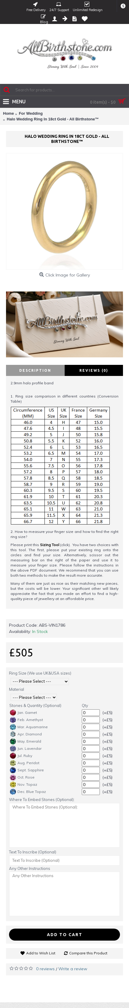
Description (35, 370)
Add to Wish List (40, 953)
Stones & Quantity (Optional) (35, 705)
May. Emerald (25, 741)
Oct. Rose (22, 777)
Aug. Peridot (24, 763)
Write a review (72, 968)
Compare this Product (88, 953)
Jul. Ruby (21, 756)
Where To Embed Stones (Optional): (42, 799)
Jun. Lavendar (25, 749)
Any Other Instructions (29, 868)
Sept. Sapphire (27, 770)
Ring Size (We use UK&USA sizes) (40, 673)
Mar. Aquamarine (29, 727)
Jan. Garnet (23, 713)
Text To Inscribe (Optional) (32, 852)
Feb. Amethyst (26, 720)
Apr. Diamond (26, 734)
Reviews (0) (93, 370)
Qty (85, 705)
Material (16, 689)
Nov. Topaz (23, 785)
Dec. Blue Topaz (28, 792)
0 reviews (45, 968)
